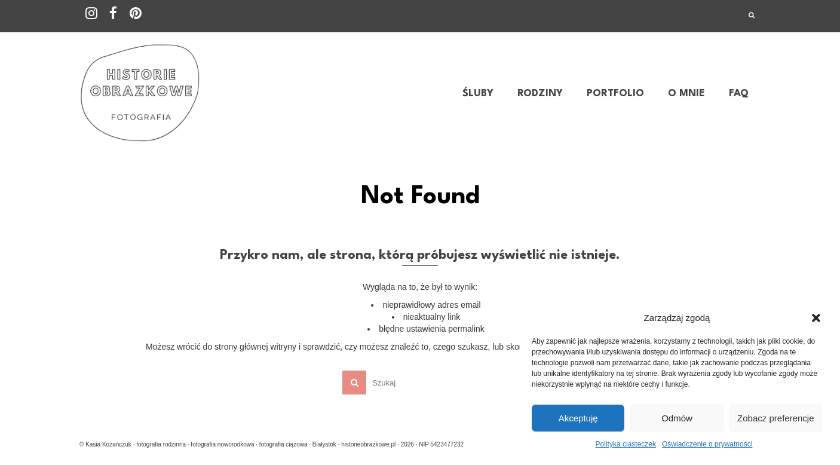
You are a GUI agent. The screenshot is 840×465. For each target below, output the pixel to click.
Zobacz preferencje (775, 418)
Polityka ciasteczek (626, 444)
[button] (816, 318)
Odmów (676, 418)
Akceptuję (578, 418)
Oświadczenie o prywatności (707, 444)
